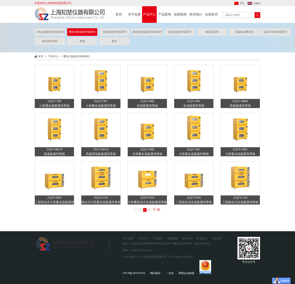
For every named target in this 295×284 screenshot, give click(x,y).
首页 (119, 14)
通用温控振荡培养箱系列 (147, 32)
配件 (114, 41)
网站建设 (155, 273)
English (256, 3)
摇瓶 (82, 41)
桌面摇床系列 (50, 41)
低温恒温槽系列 (244, 32)
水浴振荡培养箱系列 (179, 32)
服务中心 (187, 238)
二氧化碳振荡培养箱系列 (49, 32)
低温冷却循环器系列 (275, 32)
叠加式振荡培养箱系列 (82, 32)
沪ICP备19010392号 (134, 273)
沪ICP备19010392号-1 (181, 256)
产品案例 (164, 14)
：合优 (170, 273)
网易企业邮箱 (186, 273)
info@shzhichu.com (141, 250)
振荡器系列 (212, 32)
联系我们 (195, 14)
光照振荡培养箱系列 (114, 32)
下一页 (156, 209)
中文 (242, 3)
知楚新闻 (180, 14)
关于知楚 (134, 14)
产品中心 (149, 14)
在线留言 (211, 14)
